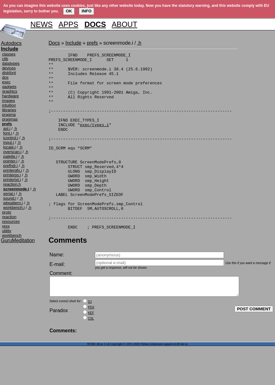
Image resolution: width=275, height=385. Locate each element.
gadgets (9, 86)
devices (9, 68)
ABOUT (124, 24)
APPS (68, 24)
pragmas (10, 119)
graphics (9, 91)
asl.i (6, 128)
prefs (92, 43)
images (8, 100)
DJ (90, 341)
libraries (9, 110)
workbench (12, 235)
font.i (7, 133)
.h (15, 128)
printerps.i (12, 175)
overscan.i (12, 151)
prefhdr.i (10, 165)
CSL (91, 357)
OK (69, 11)
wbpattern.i (13, 203)
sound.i (9, 198)
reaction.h (12, 184)
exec (6, 82)
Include (73, 43)
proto (6, 212)
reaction (9, 217)
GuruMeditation (18, 240)
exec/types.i (94, 139)
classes (8, 54)
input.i (8, 142)
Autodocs (11, 43)
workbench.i (13, 207)
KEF (91, 352)
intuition (9, 105)
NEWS (41, 24)
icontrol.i (10, 137)
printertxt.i (12, 179)
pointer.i (10, 161)
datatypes (10, 63)
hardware (10, 96)
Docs (54, 43)
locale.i (9, 147)
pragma (9, 114)
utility (6, 230)
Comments (68, 275)
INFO (87, 11)
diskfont (9, 72)
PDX (91, 346)
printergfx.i (12, 170)
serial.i (9, 193)
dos (5, 77)
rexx (6, 226)
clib (5, 58)
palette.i (10, 156)
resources (11, 221)
